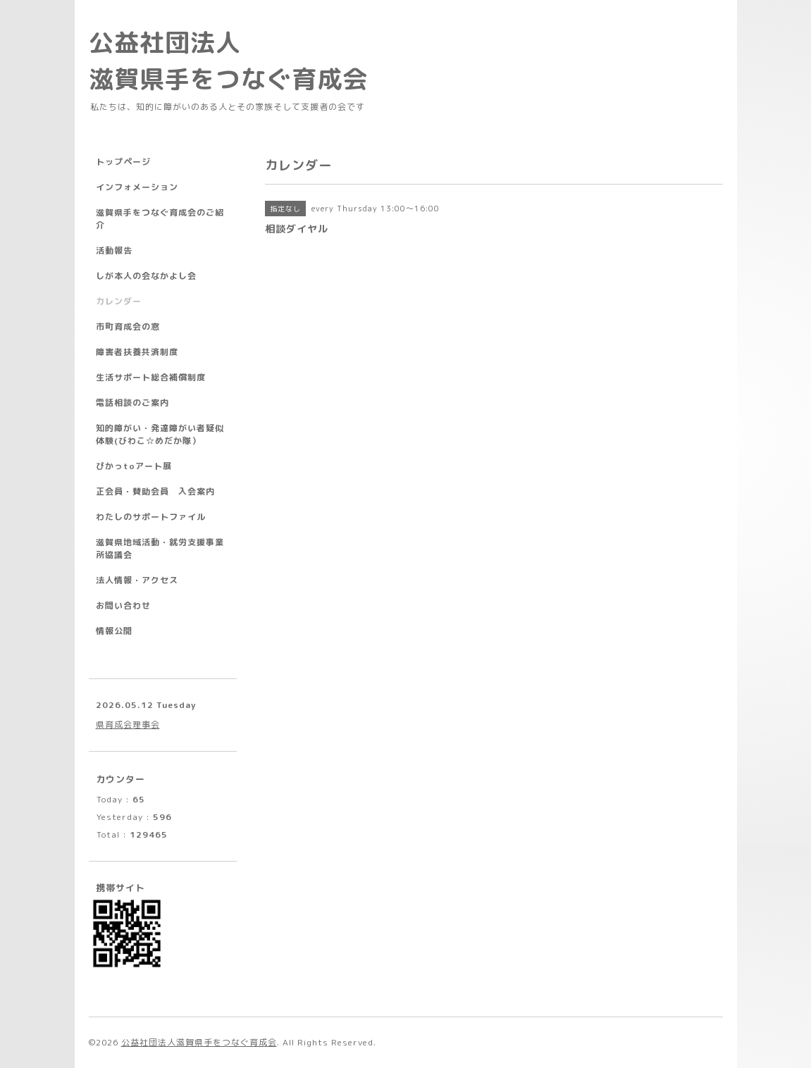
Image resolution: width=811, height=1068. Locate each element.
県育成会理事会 (128, 725)
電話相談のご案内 (132, 403)
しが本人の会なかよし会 (146, 276)
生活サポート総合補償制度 (151, 377)
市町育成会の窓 (128, 327)
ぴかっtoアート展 (134, 466)
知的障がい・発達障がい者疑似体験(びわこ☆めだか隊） (160, 434)
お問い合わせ (123, 605)
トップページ (123, 162)
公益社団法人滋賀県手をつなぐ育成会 (199, 1042)
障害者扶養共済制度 (137, 352)
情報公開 (114, 631)
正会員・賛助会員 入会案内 (155, 491)
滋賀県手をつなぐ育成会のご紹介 (160, 218)
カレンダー (119, 301)
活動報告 (114, 250)
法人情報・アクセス (137, 580)
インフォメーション (137, 187)
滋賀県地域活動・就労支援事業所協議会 (160, 548)
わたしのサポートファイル (151, 517)
